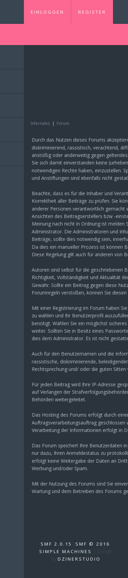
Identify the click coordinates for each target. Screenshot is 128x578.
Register (92, 12)
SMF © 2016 (92, 544)
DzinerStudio (79, 559)
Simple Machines (65, 551)
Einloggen (47, 12)
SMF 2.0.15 (56, 544)
